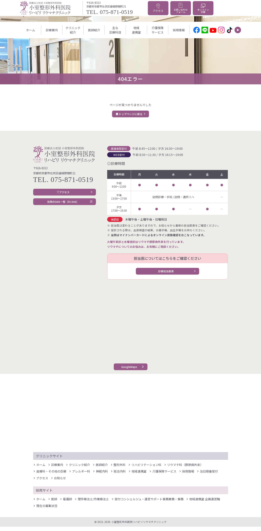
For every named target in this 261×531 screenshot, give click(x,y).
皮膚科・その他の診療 (51, 475)
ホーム (30, 30)
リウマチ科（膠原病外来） (185, 469)
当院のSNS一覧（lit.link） (62, 207)
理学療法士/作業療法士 (93, 503)
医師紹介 (94, 30)
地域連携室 (136, 29)
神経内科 (102, 475)
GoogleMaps (128, 370)
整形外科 (120, 469)
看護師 (67, 503)
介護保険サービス (158, 29)
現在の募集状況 (46, 510)
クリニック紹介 (72, 29)
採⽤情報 (179, 30)
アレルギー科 (81, 475)
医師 (54, 503)
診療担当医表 (165, 274)
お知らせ (60, 482)
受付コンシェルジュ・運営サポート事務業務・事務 (149, 503)
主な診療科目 (115, 29)
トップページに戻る (128, 115)
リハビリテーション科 (146, 469)
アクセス (62, 195)
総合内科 (120, 475)
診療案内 (52, 30)
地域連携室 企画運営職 (204, 503)
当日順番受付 (209, 475)
